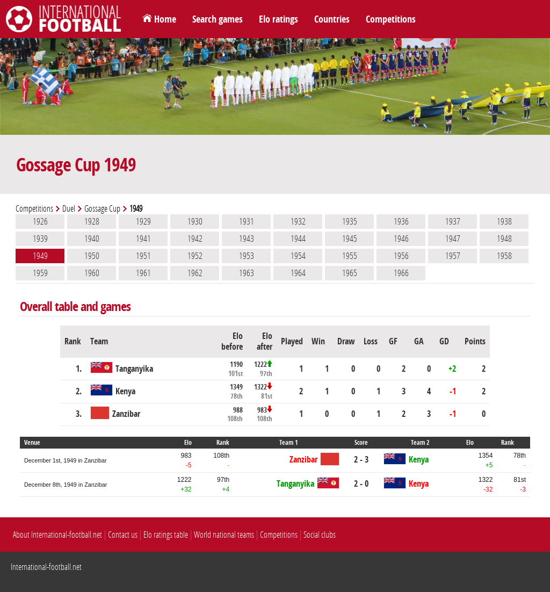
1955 (349, 255)
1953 (246, 255)
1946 (401, 238)
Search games (217, 19)
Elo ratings (278, 19)
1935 (349, 221)
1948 (504, 238)
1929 (143, 221)
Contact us (123, 535)
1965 (349, 273)
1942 (194, 238)
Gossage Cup (102, 209)
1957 (452, 255)
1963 (246, 273)
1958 (504, 255)
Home (165, 19)
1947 (452, 238)
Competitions (391, 19)
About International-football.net (57, 535)
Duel (68, 209)
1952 (194, 255)
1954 (298, 255)
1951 (143, 255)
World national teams (224, 535)
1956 (401, 255)
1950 (91, 255)
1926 (40, 221)
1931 (246, 221)
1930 (194, 221)
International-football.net (46, 567)
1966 (401, 273)
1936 (401, 221)
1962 (194, 273)
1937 (452, 221)
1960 (91, 273)
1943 (246, 238)
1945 (349, 238)
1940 (91, 238)
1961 (143, 273)
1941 (143, 238)
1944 (298, 238)
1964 (298, 273)
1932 (298, 221)
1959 (40, 273)
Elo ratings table (165, 535)
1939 (40, 238)
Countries (332, 19)
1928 (91, 221)
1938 (504, 221)
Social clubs (319, 535)
